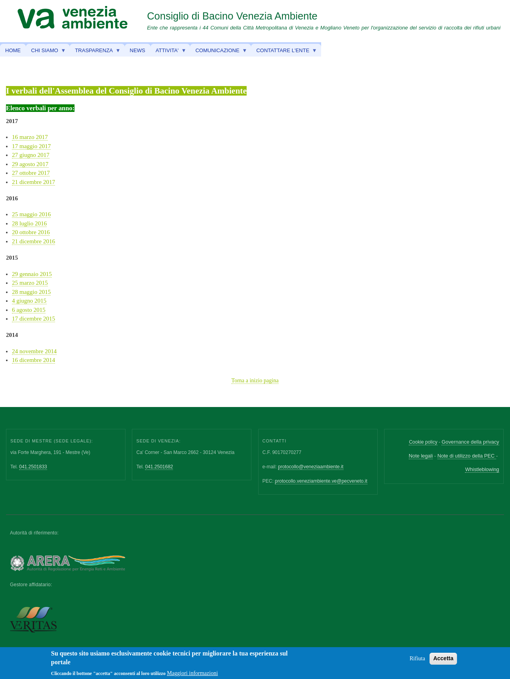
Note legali (421, 456)
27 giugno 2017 (30, 155)
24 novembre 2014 (34, 351)
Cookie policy (423, 442)
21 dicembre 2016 (33, 241)
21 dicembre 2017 (33, 182)
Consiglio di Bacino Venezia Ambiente (232, 16)
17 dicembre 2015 (33, 318)
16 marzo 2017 (30, 137)
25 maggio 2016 (31, 214)
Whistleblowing (482, 469)
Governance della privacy (470, 442)
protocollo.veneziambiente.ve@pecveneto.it (321, 481)
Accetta (443, 660)
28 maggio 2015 (31, 292)
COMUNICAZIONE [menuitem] (218, 52)
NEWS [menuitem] (137, 50)
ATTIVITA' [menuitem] (168, 52)
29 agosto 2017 (30, 164)
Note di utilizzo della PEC (466, 456)
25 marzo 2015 (30, 283)
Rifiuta (417, 661)
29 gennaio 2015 (32, 274)
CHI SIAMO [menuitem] (46, 52)
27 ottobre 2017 (31, 173)
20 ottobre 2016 (31, 232)
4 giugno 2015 (29, 300)
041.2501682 (159, 467)
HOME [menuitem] (13, 50)
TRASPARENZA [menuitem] (95, 52)
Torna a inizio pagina (255, 381)
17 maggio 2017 (31, 146)
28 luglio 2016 (29, 223)
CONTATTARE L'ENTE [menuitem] (284, 52)
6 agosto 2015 (28, 310)
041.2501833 (33, 467)
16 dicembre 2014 (33, 360)
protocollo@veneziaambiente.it (310, 467)
